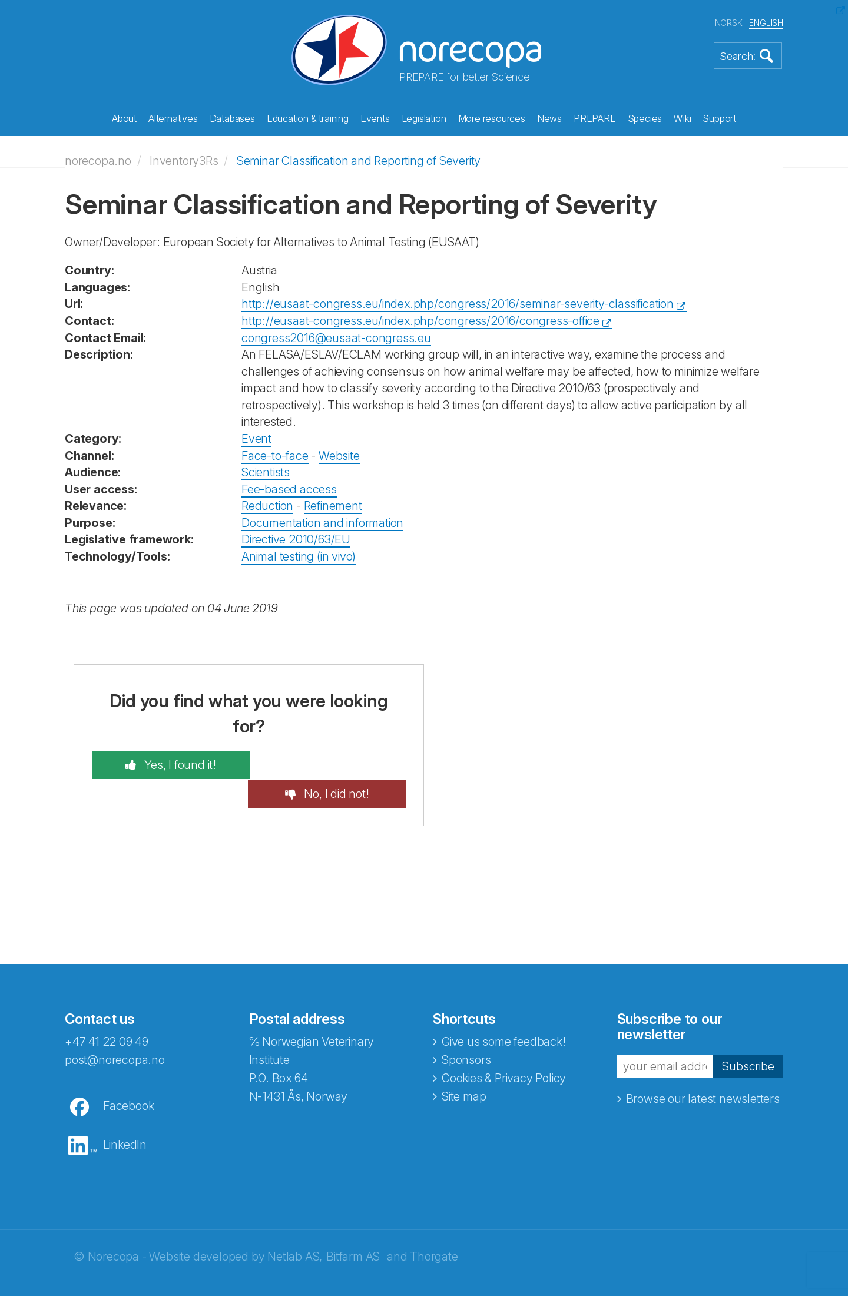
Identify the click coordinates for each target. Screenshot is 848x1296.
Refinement (333, 505)
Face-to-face (275, 455)
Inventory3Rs (184, 160)
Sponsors (466, 1030)
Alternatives (173, 118)
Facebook (128, 1076)
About (124, 118)
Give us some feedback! (504, 1012)
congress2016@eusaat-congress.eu (336, 337)
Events (375, 118)
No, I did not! (339, 764)
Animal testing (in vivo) (298, 556)
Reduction (267, 505)
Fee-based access (289, 488)
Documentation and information (322, 522)
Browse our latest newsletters (703, 1069)
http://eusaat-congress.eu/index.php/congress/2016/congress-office (420, 320)
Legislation (424, 118)
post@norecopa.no (115, 1030)
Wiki (682, 118)
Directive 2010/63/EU (295, 539)
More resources (491, 118)
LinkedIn (125, 1115)
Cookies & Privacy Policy (504, 1049)
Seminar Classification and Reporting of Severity (359, 160)
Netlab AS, (294, 1227)
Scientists (265, 472)
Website (339, 455)
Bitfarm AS (353, 1227)
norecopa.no (98, 160)
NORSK (729, 23)
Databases (232, 118)
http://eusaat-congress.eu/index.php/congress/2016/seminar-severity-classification (457, 303)
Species (645, 118)
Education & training (308, 118)
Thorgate (434, 1227)
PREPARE (595, 118)
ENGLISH (766, 23)
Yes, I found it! (175, 764)
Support (719, 118)
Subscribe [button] (747, 1036)
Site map (464, 1067)
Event (256, 438)
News (549, 118)
